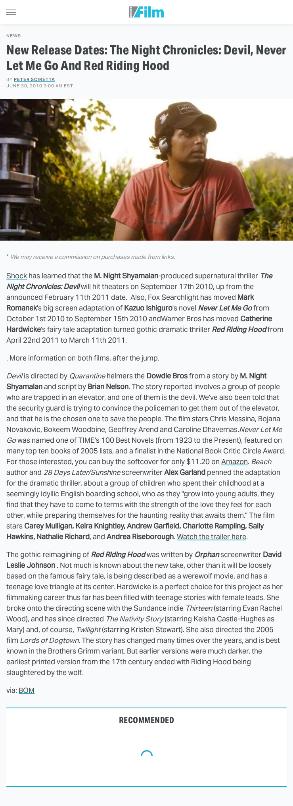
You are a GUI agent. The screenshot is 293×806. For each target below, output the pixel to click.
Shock (16, 275)
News (13, 36)
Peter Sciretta (34, 79)
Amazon (234, 461)
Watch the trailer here (211, 536)
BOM (26, 690)
